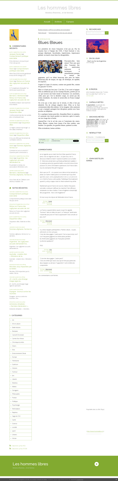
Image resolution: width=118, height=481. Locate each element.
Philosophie (16, 394)
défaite (44, 141)
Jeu (13, 375)
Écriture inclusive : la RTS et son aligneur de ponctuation (54, 30)
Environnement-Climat (19, 353)
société (14, 427)
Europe (14, 357)
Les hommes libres (59, 7)
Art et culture (16, 324)
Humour (14, 372)
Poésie (14, 398)
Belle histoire (16, 327)
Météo (14, 387)
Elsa (13, 350)
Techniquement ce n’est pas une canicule (60, 33)
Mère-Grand (49, 221)
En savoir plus (80, 479)
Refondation (16, 409)
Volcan (14, 438)
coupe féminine (69, 139)
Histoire (14, 368)
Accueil (47, 22)
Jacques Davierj (15, 54)
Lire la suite (89, 96)
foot (47, 141)
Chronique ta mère (18, 342)
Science (14, 424)
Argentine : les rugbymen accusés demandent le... (18, 160)
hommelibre (14, 123)
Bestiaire (15, 331)
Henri (11, 69)
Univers (14, 435)
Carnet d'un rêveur (18, 338)
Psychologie (16, 405)
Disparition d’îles (15, 112)
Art (13, 320)
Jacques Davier (15, 110)
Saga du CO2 (16, 416)
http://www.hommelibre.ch (95, 431)
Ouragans (15, 390)
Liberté (14, 379)
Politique (15, 401)
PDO (50, 249)
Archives (58, 22)
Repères (15, 412)
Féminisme (15, 361)
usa (40, 141)
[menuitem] (47, 21)
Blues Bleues (50, 42)
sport (14, 431)
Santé (14, 420)
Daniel (50, 201)
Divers (14, 346)
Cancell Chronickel (18, 335)
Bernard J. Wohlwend (17, 96)
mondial (61, 139)
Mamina (14, 383)
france (76, 139)
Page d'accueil (42, 33)
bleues (57, 139)
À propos (70, 22)
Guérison (15, 364)
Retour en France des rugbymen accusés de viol (19, 83)
